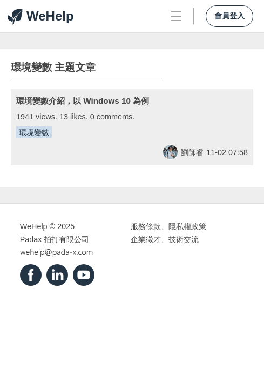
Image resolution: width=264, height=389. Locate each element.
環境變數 (34, 132)
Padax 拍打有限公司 (55, 239)
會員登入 (229, 16)
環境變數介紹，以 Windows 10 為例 (82, 100)
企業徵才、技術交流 (165, 239)
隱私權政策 (187, 226)
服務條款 (146, 226)
